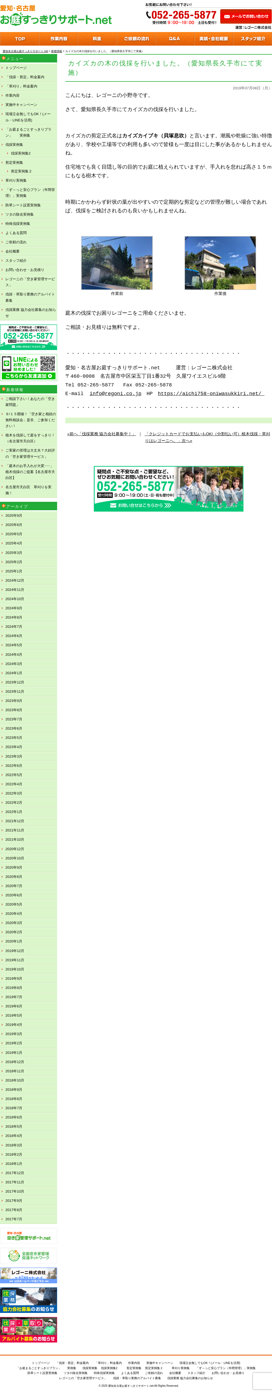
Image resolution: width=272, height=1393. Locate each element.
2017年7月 (13, 1219)
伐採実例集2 (20, 153)
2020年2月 (13, 932)
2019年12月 (14, 951)
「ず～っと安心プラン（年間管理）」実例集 (30, 193)
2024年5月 (13, 645)
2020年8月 (13, 877)
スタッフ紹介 (16, 261)
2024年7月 (13, 627)
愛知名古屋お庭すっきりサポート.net (131, 1385)
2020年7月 (13, 886)
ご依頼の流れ (16, 242)
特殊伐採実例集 (17, 224)
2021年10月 (14, 839)
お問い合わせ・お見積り (24, 270)
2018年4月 (13, 1136)
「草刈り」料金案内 (21, 86)
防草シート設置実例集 (23, 205)
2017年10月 (14, 1191)
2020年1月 (13, 941)
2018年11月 (14, 1071)
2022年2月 (13, 802)
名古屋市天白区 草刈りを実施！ (28, 490)
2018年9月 (13, 1090)
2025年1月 (13, 571)
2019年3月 (13, 1034)
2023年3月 (13, 756)
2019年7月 (13, 997)
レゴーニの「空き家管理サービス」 (30, 282)
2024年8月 (13, 617)
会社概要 (12, 251)
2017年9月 (13, 1201)
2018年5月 (13, 1126)
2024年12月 (14, 580)
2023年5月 (13, 738)
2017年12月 (14, 1173)
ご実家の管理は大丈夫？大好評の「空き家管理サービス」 (30, 453)
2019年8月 (13, 988)
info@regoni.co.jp (115, 393)
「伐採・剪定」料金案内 (24, 77)
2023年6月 (13, 728)
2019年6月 (13, 1006)
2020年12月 (14, 849)
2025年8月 (13, 525)
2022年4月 (13, 784)
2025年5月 (13, 534)
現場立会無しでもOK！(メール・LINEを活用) (28, 117)
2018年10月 (14, 1080)
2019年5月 (13, 1015)
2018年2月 (13, 1154)
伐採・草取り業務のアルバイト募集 (30, 297)
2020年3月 (13, 923)
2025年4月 (13, 543)
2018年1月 (13, 1164)
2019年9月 (13, 978)
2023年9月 (13, 701)
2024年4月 (13, 655)
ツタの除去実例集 (19, 214)
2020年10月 (14, 858)
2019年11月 (14, 960)
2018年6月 (13, 1117)
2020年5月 (13, 904)
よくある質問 (16, 233)
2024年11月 (14, 590)
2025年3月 (13, 553)
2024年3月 (13, 664)
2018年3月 (13, 1145)
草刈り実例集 (16, 180)
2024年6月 (13, 636)
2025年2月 (13, 562)
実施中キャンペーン (21, 105)
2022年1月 (13, 812)
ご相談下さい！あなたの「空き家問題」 (30, 402)
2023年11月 (14, 691)
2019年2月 (13, 1043)
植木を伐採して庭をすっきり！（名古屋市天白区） (30, 438)
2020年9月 (13, 867)
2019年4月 (13, 1025)
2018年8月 (13, 1099)
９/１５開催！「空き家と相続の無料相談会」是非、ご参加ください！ (30, 420)
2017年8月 (13, 1210)
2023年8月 (13, 710)
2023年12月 (14, 682)
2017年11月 (14, 1182)
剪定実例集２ (21, 171)
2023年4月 (13, 747)
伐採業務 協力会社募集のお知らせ (30, 313)
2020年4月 (13, 914)
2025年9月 (13, 515)
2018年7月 (13, 1108)
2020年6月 (13, 895)
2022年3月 (13, 793)
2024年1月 (13, 673)
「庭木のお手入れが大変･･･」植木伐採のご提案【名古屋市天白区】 (30, 472)
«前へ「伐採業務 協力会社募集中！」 (101, 433)
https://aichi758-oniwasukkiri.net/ (211, 393)
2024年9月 (13, 608)
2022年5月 (13, 775)
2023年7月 (13, 719)
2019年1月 (13, 1053)
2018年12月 (14, 1062)
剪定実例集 (14, 162)
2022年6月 (13, 766)
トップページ (16, 68)
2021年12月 (14, 821)
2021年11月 (14, 830)
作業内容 (12, 95)
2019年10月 (14, 969)
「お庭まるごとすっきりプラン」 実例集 (28, 132)
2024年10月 (14, 599)
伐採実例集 (14, 145)
